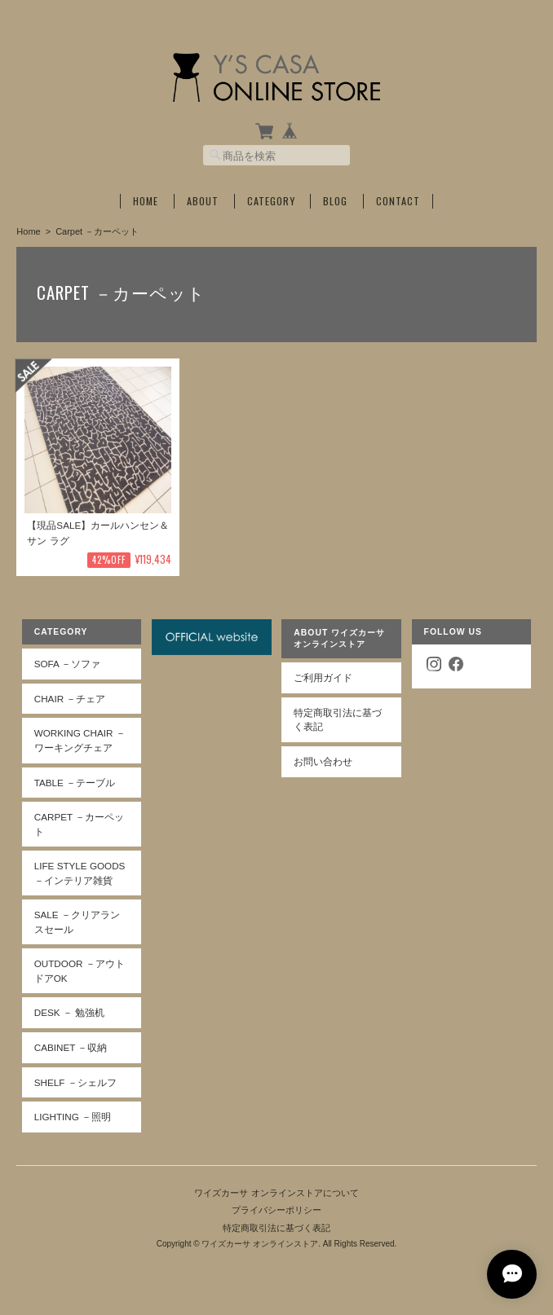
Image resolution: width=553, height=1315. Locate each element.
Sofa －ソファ (67, 663)
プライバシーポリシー (276, 1210)
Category (271, 201)
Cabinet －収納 (71, 1047)
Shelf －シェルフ (75, 1082)
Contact (398, 201)
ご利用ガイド (323, 677)
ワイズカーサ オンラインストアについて (276, 1193)
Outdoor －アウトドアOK (79, 970)
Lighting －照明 (72, 1116)
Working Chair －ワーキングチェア (80, 740)
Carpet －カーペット (79, 824)
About (203, 201)
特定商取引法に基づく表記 (338, 719)
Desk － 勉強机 (69, 1012)
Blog (335, 201)
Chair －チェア (70, 698)
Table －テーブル (74, 782)
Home (145, 201)
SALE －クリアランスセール (77, 922)
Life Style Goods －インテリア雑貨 (80, 873)
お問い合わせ (323, 761)
